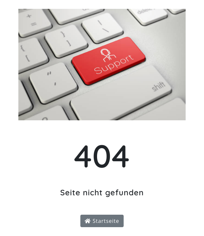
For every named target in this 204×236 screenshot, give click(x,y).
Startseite (102, 221)
